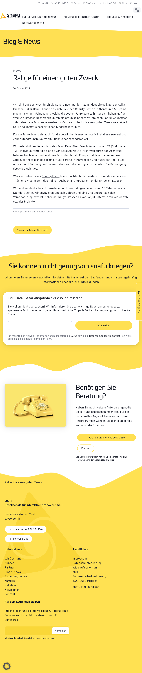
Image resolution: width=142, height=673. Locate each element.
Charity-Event (51, 176)
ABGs (74, 335)
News (17, 71)
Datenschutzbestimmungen (104, 335)
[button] (40, 17)
